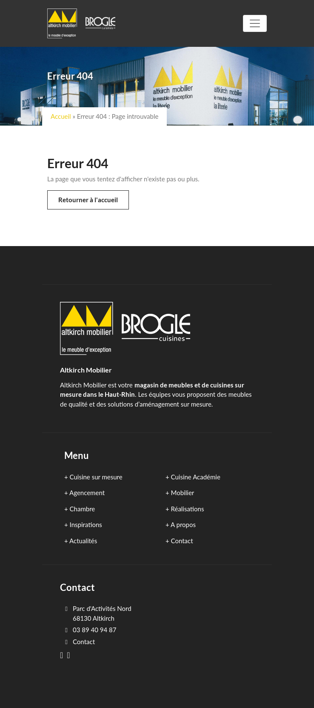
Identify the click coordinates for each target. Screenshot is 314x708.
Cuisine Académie (195, 477)
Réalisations (187, 509)
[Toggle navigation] (255, 23)
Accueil (61, 116)
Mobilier (182, 492)
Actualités (83, 541)
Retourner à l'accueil (88, 200)
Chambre (82, 509)
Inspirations (86, 524)
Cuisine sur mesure (96, 477)
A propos (183, 524)
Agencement (87, 492)
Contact (182, 541)
